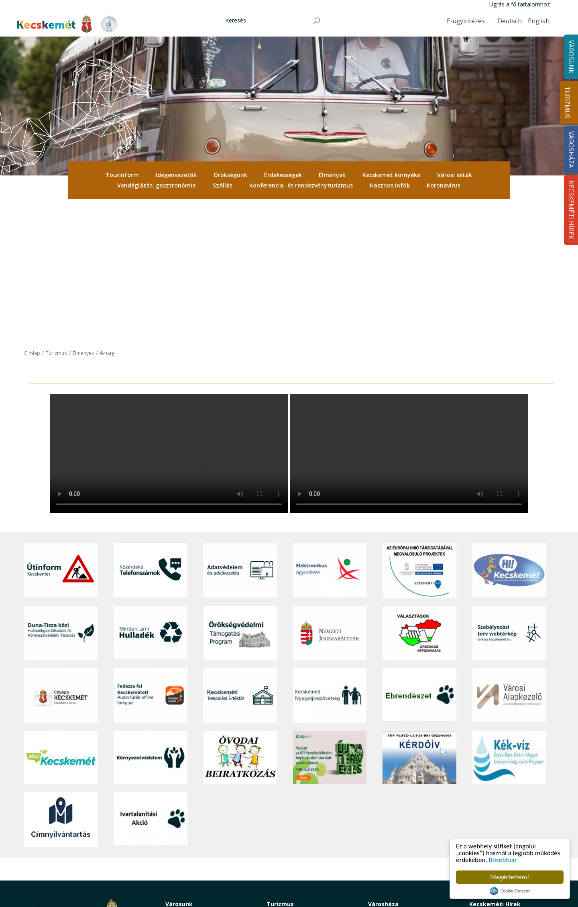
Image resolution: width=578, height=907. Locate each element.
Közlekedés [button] (180, 828)
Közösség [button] (178, 837)
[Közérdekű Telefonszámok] (150, 429)
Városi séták (454, 175)
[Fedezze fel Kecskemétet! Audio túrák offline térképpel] (150, 554)
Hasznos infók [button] (390, 185)
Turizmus (567, 102)
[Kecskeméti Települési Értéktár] (240, 554)
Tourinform (122, 175)
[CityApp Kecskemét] (61, 554)
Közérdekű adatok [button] (392, 810)
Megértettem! (509, 877)
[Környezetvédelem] (150, 617)
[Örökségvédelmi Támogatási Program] (240, 492)
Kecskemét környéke (391, 175)
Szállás (222, 185)
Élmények (332, 175)
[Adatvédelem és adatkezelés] (240, 429)
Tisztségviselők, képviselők (402, 774)
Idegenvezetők (176, 175)
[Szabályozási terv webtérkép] (509, 492)
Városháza (383, 763)
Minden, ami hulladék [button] (192, 864)
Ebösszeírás (383, 873)
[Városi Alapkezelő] (509, 554)
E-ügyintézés (466, 21)
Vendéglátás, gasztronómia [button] (156, 185)
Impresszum (40, 858)
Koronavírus (443, 185)
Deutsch (510, 21)
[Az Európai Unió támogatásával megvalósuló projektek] (419, 429)
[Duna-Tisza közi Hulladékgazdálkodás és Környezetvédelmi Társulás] (61, 492)
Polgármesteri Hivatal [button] (396, 801)
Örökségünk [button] (230, 175)
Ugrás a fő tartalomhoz (519, 4)
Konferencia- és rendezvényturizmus (301, 185)
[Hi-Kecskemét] (509, 429)
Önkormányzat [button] (387, 792)
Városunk (179, 763)
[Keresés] (280, 21)
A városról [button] (178, 774)
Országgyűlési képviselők (400, 783)
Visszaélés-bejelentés (395, 864)
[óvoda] (240, 617)
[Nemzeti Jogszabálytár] (329, 492)
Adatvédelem (385, 819)
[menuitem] (122, 175)
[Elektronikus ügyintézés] (329, 429)
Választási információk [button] (397, 846)
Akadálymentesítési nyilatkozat (408, 855)
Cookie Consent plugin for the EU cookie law (510, 891)
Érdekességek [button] (283, 175)
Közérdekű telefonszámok (199, 783)
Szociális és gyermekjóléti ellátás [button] (207, 810)
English (539, 21)
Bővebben (503, 860)
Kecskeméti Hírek (495, 763)
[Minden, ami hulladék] (150, 492)
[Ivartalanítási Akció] (150, 678)
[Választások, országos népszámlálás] (419, 492)
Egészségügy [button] (182, 801)
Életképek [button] (177, 846)
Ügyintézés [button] (179, 792)
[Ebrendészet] (419, 554)
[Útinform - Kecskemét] (61, 429)
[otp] (329, 617)
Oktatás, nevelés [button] (187, 819)
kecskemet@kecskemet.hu (77, 840)
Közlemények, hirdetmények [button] (405, 837)
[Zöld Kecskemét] (61, 617)
